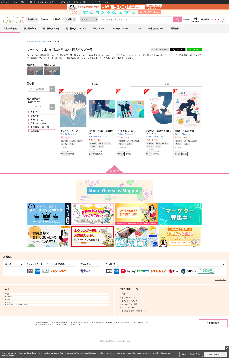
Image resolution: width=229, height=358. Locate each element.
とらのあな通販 (33, 48)
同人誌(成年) (30, 35)
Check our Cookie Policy (191, 354)
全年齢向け (32, 26)
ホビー (138, 35)
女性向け (70, 26)
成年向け (44, 26)
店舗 (23, 2)
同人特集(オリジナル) (76, 35)
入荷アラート (157, 56)
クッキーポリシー (42, 336)
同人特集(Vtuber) (51, 35)
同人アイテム (99, 35)
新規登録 (205, 26)
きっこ (54, 62)
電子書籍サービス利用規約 (113, 333)
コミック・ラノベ (120, 35)
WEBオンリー (66, 2)
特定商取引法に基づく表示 (66, 336)
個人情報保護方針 (137, 333)
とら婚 (29, 2)
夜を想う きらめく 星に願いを (157, 62)
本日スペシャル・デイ (128, 62)
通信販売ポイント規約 (87, 333)
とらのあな (5, 2)
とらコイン (54, 2)
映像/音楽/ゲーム (156, 35)
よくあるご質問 (80, 2)
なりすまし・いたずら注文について (97, 336)
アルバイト (107, 2)
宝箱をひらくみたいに (184, 140)
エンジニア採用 (94, 2)
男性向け (58, 26)
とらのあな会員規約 (64, 333)
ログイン (215, 26)
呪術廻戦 (183, 62)
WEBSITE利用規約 (42, 333)
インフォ (15, 2)
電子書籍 (175, 35)
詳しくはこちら (220, 290)
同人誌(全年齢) (10, 35)
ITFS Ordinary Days (127, 140)
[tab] (166, 92)
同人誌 (44, 48)
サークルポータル (41, 2)
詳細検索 (186, 26)
